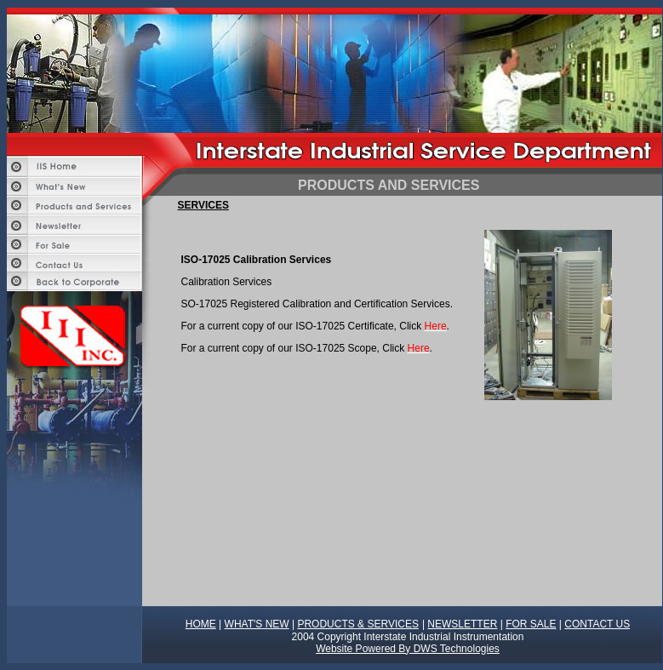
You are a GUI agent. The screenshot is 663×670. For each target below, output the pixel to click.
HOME (201, 624)
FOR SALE (531, 624)
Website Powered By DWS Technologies (408, 649)
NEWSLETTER (462, 624)
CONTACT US (597, 624)
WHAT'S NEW (257, 624)
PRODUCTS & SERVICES (357, 624)
